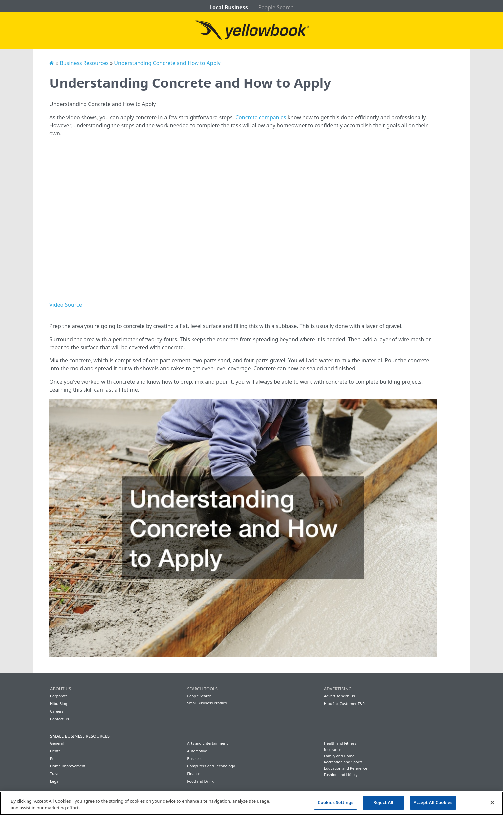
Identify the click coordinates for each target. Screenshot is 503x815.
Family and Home (339, 755)
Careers (56, 711)
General (57, 743)
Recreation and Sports (343, 761)
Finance (193, 773)
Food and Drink (200, 781)
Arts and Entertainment (207, 743)
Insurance (332, 749)
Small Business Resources (80, 736)
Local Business (228, 7)
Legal (54, 781)
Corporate (59, 695)
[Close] (492, 802)
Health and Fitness (340, 743)
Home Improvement (67, 765)
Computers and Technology (211, 765)
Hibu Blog (58, 703)
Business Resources (84, 63)
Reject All (383, 802)
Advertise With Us (339, 695)
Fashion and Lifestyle (342, 774)
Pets (53, 758)
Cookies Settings (335, 802)
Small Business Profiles (207, 702)
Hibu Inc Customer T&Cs (345, 703)
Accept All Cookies (433, 802)
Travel (55, 773)
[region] (251, 803)
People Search (276, 7)
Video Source (65, 304)
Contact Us (59, 718)
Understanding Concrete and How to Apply (167, 63)
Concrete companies (260, 117)
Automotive (197, 750)
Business (194, 758)
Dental (56, 750)
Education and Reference (345, 768)
